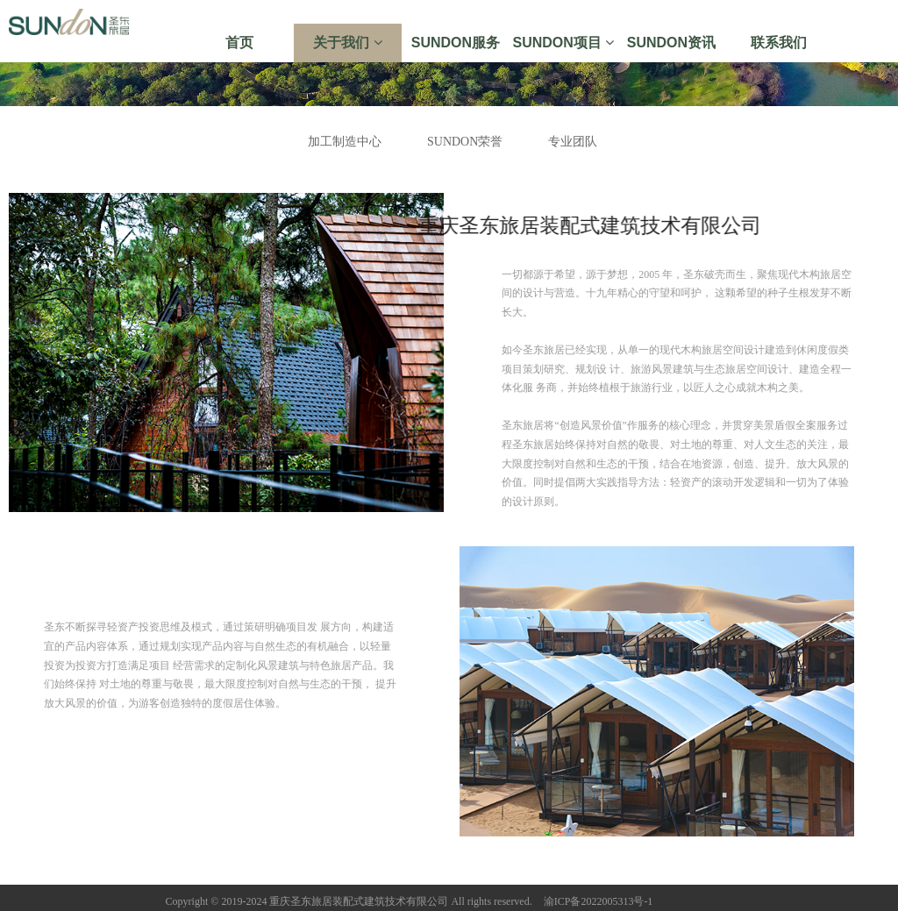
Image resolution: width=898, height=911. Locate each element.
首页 (239, 42)
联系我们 (779, 42)
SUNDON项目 (564, 42)
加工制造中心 (344, 141)
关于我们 (347, 42)
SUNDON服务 (455, 42)
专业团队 (572, 141)
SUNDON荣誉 (464, 141)
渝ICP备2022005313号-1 (598, 901)
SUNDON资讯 (671, 42)
